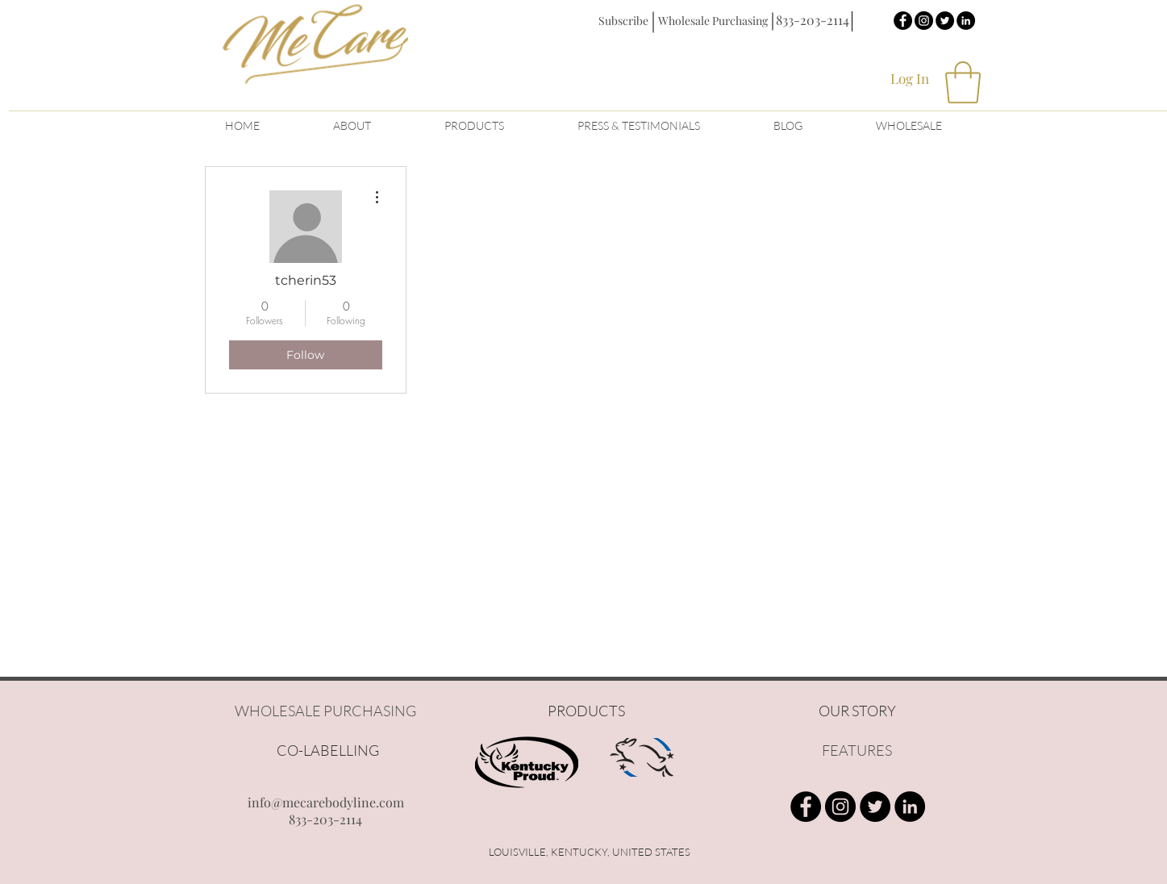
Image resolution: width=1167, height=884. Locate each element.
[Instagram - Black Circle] (924, 20)
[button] (623, 20)
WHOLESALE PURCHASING (325, 710)
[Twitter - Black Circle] (945, 20)
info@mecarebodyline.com (326, 802)
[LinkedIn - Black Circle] (966, 20)
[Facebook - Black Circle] (903, 20)
